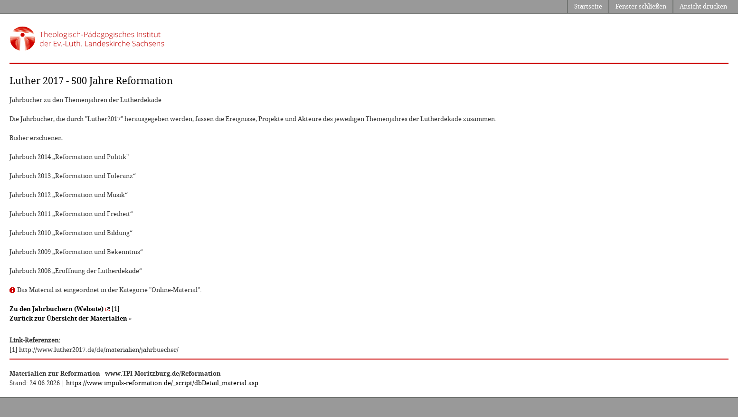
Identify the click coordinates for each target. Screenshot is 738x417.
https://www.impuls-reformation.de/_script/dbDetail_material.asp (162, 383)
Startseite (588, 6)
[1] (64, 309)
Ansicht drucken (703, 6)
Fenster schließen (640, 6)
